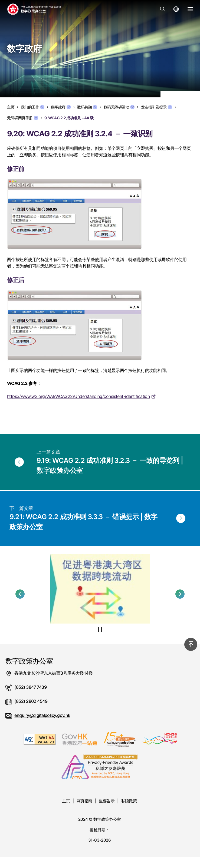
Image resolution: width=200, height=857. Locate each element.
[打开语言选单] (176, 9)
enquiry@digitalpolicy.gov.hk (42, 715)
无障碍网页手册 (22, 118)
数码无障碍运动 (119, 107)
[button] (20, 594)
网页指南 (84, 800)
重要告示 (106, 800)
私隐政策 (129, 800)
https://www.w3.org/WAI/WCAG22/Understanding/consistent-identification (78, 396)
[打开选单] (190, 9)
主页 (66, 800)
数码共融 (87, 107)
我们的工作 (33, 107)
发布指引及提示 (156, 107)
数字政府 (61, 107)
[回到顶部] (190, 644)
